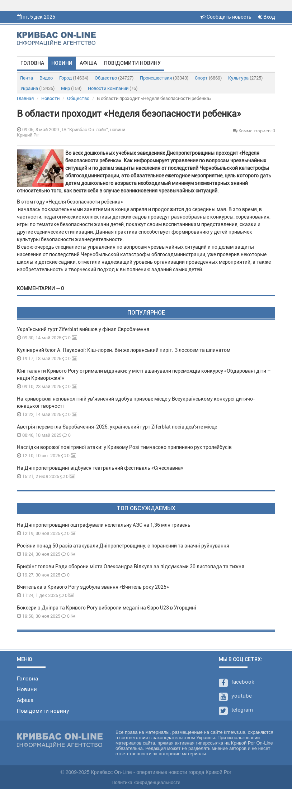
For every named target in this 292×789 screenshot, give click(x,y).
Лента (26, 78)
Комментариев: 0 (254, 131)
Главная (25, 98)
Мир (71, 88)
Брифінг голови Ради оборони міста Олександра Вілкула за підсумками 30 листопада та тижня (130, 566)
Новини (61, 63)
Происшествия (164, 78)
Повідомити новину (132, 63)
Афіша (88, 63)
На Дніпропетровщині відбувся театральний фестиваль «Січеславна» (100, 468)
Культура (245, 78)
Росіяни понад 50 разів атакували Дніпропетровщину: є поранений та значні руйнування (123, 546)
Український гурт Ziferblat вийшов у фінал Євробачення (83, 329)
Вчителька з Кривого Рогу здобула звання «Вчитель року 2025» (93, 587)
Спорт (208, 78)
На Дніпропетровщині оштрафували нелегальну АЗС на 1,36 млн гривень (103, 525)
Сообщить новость (226, 17)
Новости (50, 98)
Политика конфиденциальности (146, 782)
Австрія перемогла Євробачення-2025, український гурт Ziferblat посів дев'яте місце (117, 427)
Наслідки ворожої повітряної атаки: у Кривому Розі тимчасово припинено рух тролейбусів (124, 447)
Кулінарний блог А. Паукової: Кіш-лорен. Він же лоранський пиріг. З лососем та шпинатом (123, 350)
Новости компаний (112, 88)
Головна (32, 63)
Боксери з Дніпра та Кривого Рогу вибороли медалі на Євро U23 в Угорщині (106, 608)
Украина (37, 88)
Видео (46, 78)
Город (73, 78)
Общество (114, 78)
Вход (266, 17)
